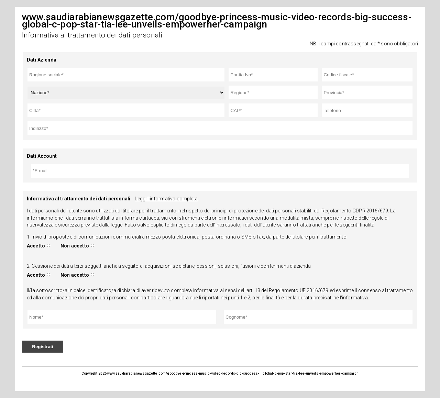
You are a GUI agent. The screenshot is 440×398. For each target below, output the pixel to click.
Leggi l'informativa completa (166, 198)
